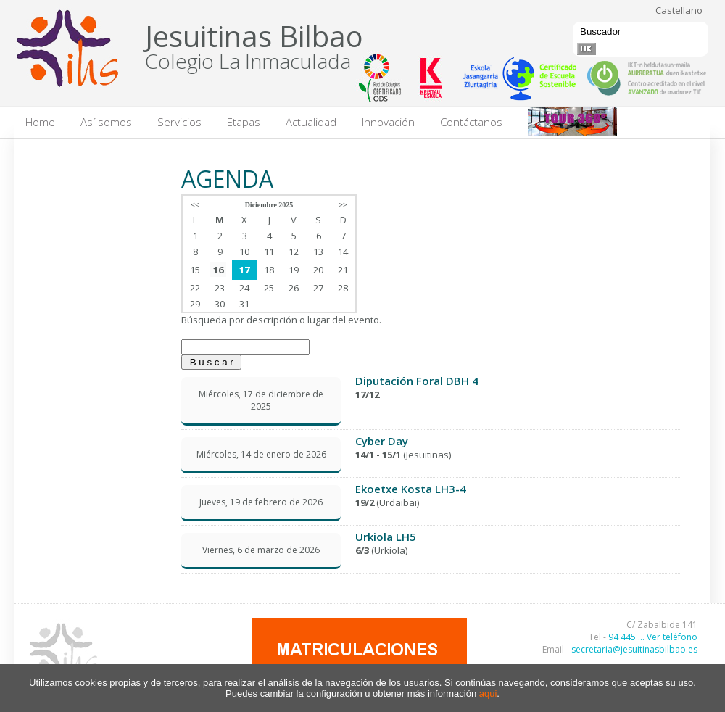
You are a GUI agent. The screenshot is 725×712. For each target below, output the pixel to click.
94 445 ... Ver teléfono (652, 637)
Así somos (106, 122)
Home (40, 122)
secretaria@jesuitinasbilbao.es (634, 649)
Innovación (388, 122)
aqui (488, 693)
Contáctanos (471, 122)
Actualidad (311, 122)
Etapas (243, 122)
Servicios (179, 122)
